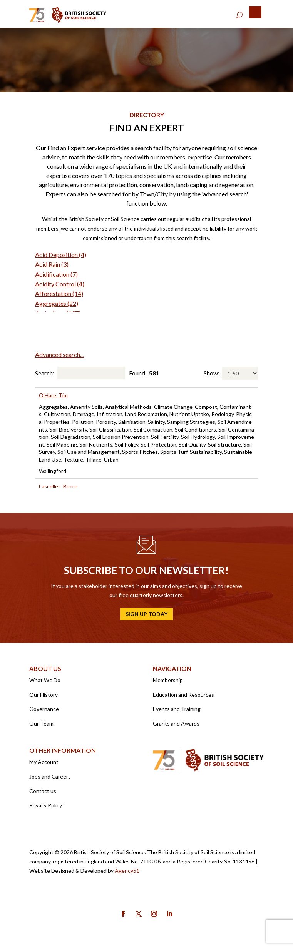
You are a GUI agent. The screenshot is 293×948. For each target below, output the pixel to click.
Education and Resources (183, 694)
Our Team (41, 723)
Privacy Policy (45, 805)
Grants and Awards (176, 723)
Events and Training (177, 709)
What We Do (44, 680)
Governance (44, 709)
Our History (43, 694)
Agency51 (127, 870)
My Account (44, 762)
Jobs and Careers (50, 776)
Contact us (42, 791)
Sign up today (146, 614)
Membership (168, 680)
